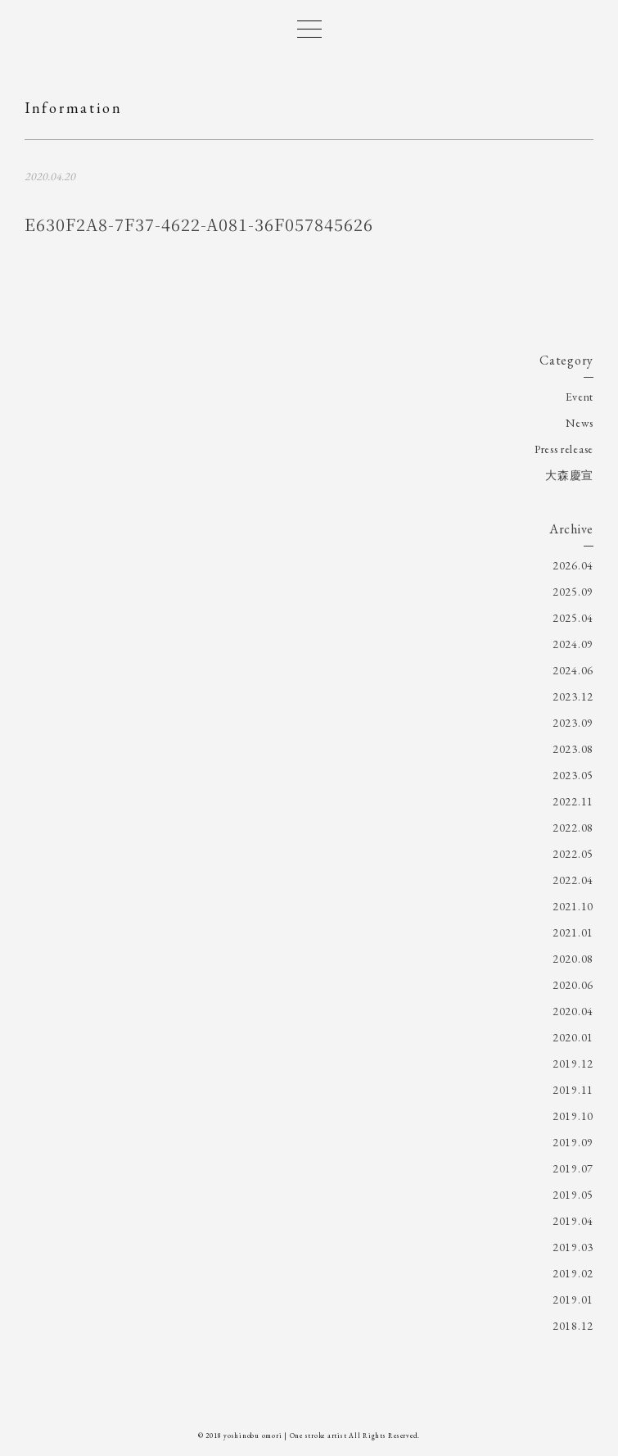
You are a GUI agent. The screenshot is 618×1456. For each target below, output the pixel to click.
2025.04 (573, 617)
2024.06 (573, 670)
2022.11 (573, 801)
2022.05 (573, 853)
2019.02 (573, 1273)
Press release (564, 449)
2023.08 (573, 749)
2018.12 (573, 1325)
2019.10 (573, 1116)
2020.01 (573, 1037)
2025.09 (573, 591)
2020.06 (573, 984)
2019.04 (573, 1220)
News (579, 422)
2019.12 (573, 1063)
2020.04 (573, 1011)
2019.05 (573, 1194)
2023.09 (573, 722)
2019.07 (573, 1168)
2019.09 (573, 1142)
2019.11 (573, 1089)
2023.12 (573, 696)
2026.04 (573, 565)
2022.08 (573, 827)
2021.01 (573, 932)
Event (580, 396)
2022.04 (573, 880)
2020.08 (573, 958)
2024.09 (573, 644)
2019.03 (573, 1247)
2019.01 (573, 1299)
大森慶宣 (569, 475)
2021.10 (573, 906)
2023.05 (573, 775)
